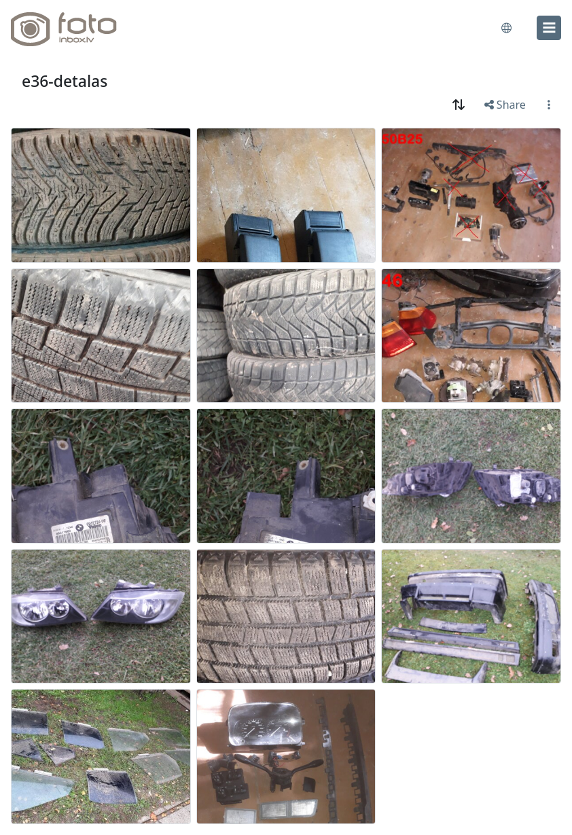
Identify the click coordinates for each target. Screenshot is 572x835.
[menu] (549, 28)
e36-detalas (64, 81)
